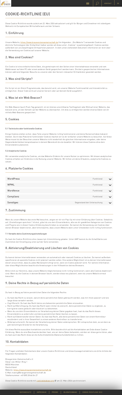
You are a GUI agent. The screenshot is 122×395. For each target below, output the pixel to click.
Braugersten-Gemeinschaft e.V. (5, 3)
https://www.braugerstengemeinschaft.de (39, 42)
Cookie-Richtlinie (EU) (92, 392)
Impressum (41, 392)
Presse (55, 392)
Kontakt (108, 3)
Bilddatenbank (70, 392)
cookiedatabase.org (45, 381)
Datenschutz (25, 392)
